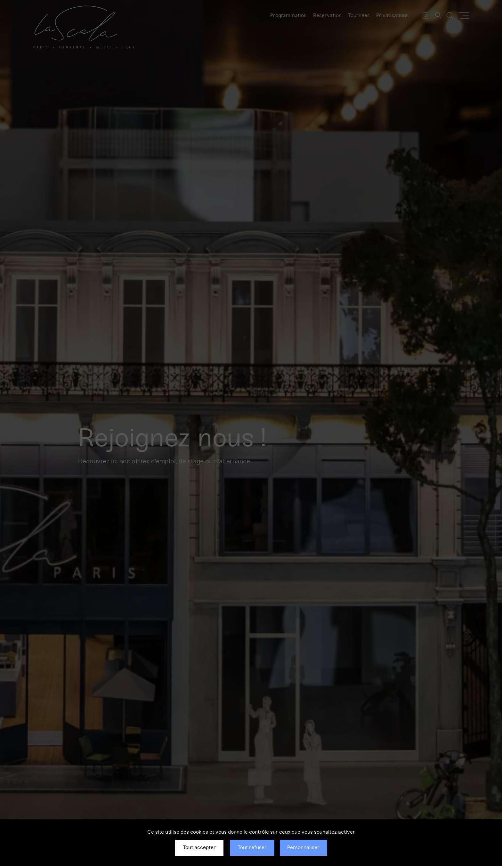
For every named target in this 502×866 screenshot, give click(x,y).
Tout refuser (252, 847)
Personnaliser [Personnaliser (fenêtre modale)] (303, 847)
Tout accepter (199, 847)
